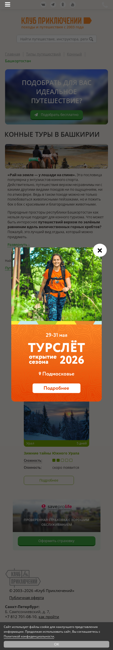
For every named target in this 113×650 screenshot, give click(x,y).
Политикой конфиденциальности (29, 636)
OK (56, 644)
